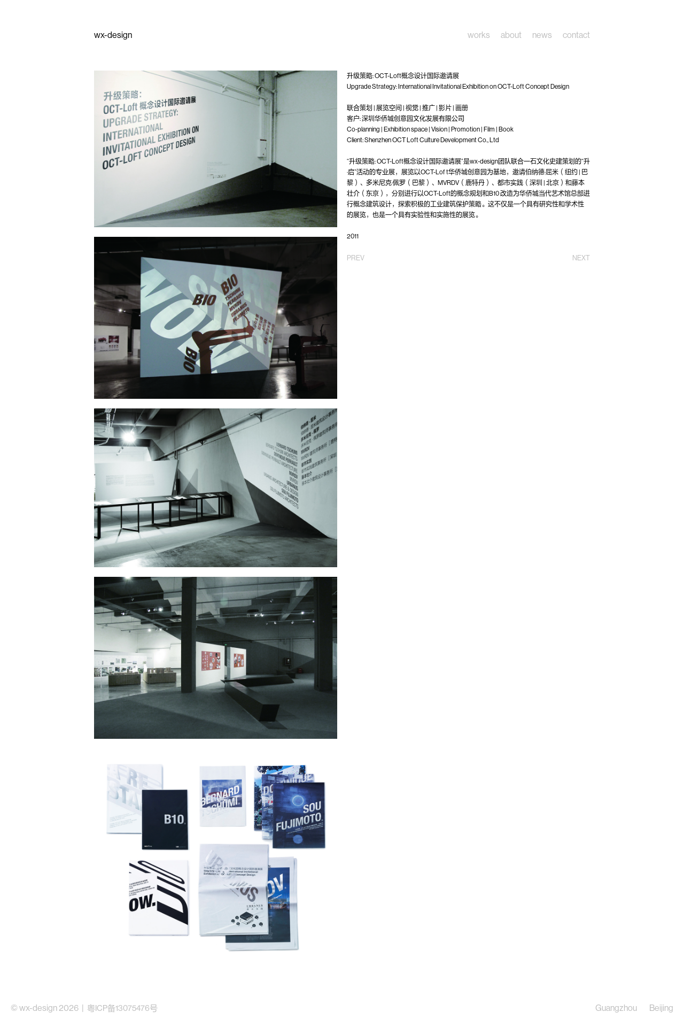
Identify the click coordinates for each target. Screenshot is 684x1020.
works (479, 35)
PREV (355, 258)
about (511, 35)
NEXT (581, 258)
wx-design (113, 35)
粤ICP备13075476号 (122, 1008)
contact (576, 35)
